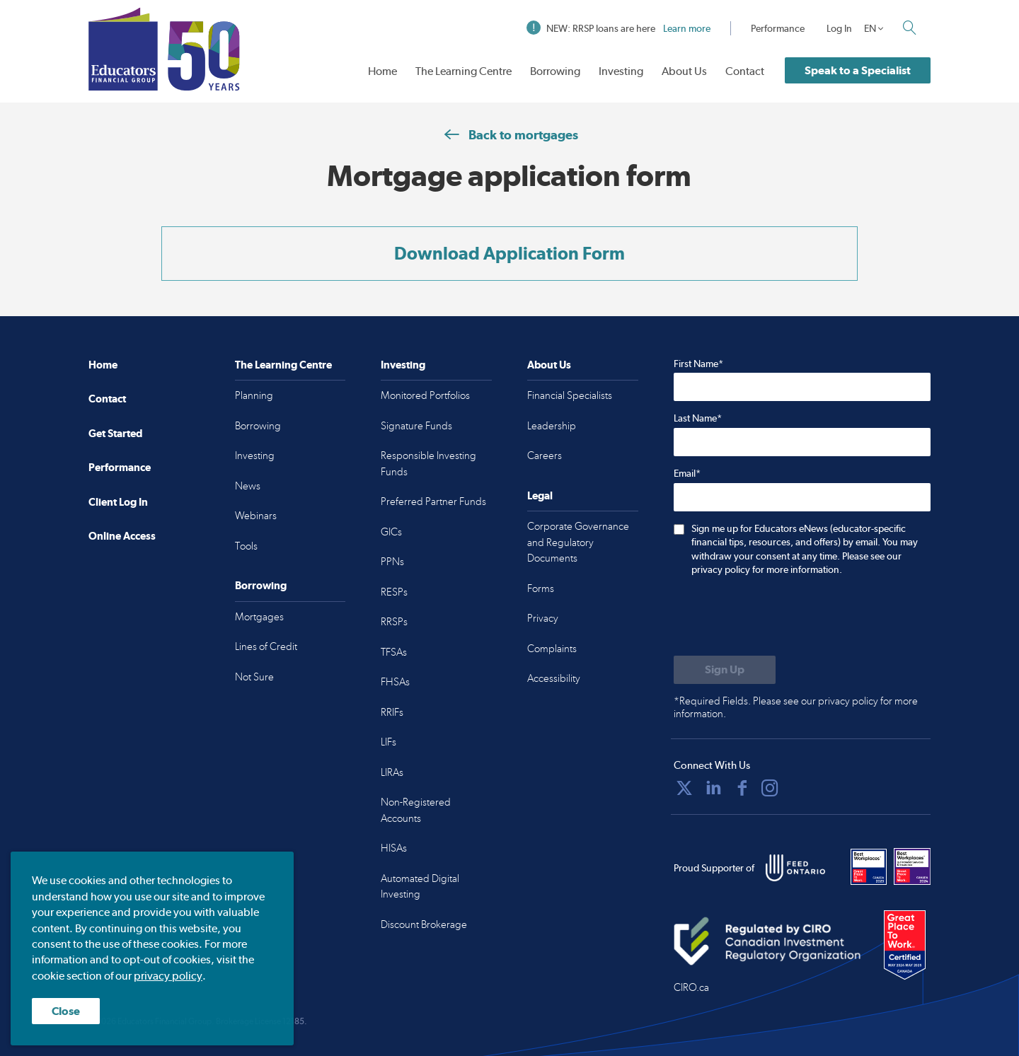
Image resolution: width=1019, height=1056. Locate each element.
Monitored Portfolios (425, 395)
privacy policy (168, 975)
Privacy (542, 618)
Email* (687, 473)
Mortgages (259, 616)
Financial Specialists (569, 395)
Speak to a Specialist (858, 70)
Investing (621, 71)
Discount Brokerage (424, 924)
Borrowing (555, 71)
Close (66, 1011)
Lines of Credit (266, 646)
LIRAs (392, 772)
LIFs (388, 742)
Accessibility (553, 678)
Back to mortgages (509, 134)
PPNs (392, 561)
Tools (246, 546)
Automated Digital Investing (420, 886)
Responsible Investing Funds (428, 463)
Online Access (122, 536)
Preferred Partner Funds (433, 501)
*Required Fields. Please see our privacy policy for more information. (796, 707)
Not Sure (254, 677)
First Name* (698, 363)
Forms (540, 588)
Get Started (115, 433)
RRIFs (392, 712)
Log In (839, 28)
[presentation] (781, 617)
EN (870, 28)
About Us (684, 71)
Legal (540, 495)
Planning (254, 395)
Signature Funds (416, 425)
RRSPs (394, 621)
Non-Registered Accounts (416, 810)
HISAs (394, 848)
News (247, 486)
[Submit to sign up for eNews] (725, 670)
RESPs (394, 592)
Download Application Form (509, 253)
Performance (778, 28)
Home (382, 71)
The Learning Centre (463, 71)
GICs (391, 532)
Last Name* (698, 418)
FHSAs (395, 681)
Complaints (552, 648)
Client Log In (118, 502)
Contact (744, 71)
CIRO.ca (691, 987)
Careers (544, 455)
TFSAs (394, 652)
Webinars (256, 515)
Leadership (551, 425)
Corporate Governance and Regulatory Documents (578, 542)
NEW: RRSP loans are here (618, 28)
